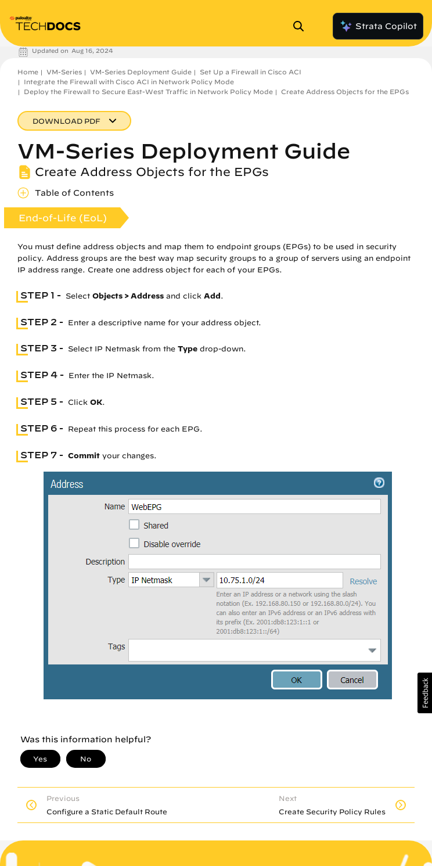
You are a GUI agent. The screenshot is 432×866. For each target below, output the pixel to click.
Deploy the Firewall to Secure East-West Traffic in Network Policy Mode (148, 91)
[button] (424, 693)
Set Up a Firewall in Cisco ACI (250, 72)
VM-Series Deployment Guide (141, 72)
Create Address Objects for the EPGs (345, 91)
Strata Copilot (378, 26)
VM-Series (64, 72)
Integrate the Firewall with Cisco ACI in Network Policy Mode (129, 81)
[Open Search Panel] (302, 26)
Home (27, 72)
